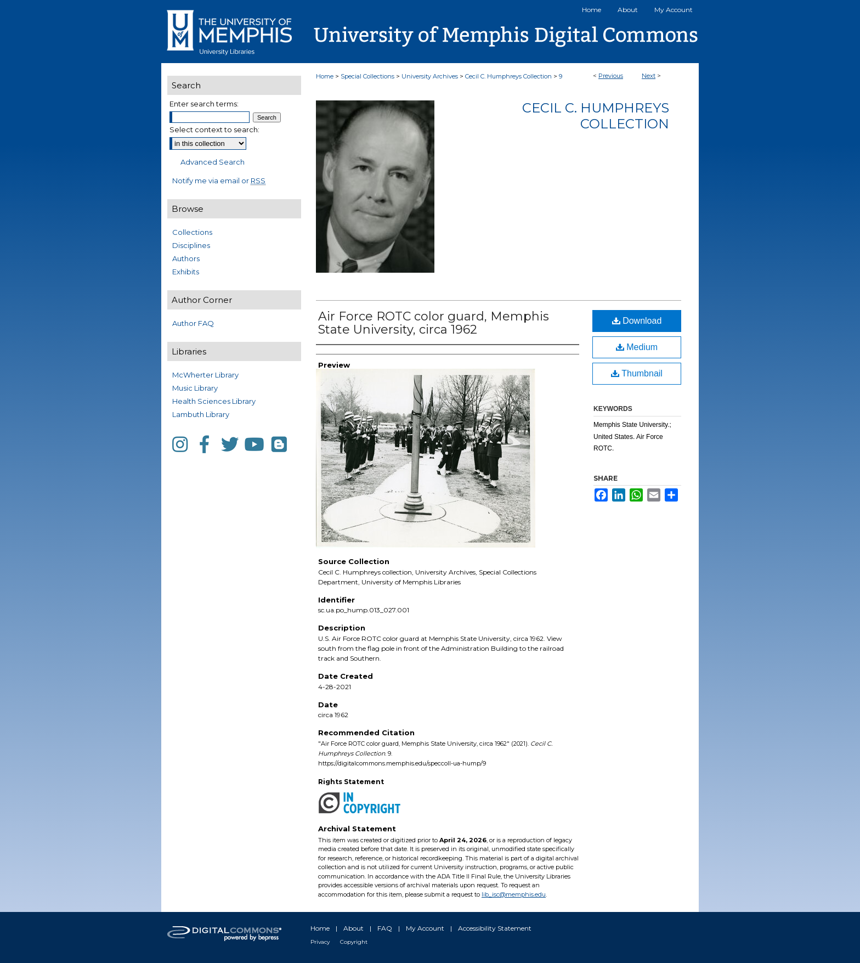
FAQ (384, 928)
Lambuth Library (200, 414)
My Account (425, 928)
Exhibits (185, 271)
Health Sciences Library (214, 401)
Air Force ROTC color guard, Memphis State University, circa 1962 (433, 323)
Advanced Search (212, 161)
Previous (610, 76)
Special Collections (367, 76)
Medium (637, 347)
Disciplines (191, 245)
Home (324, 76)
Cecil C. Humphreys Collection (508, 76)
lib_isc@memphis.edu (514, 894)
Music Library (195, 388)
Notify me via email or (218, 180)
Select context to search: (214, 129)
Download (637, 320)
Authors (186, 258)
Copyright (353, 941)
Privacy (320, 941)
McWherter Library (205, 374)
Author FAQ (193, 323)
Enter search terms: (204, 103)
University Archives (429, 76)
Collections (192, 232)
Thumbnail (637, 373)
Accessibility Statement (494, 928)
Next (648, 76)
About (353, 928)
